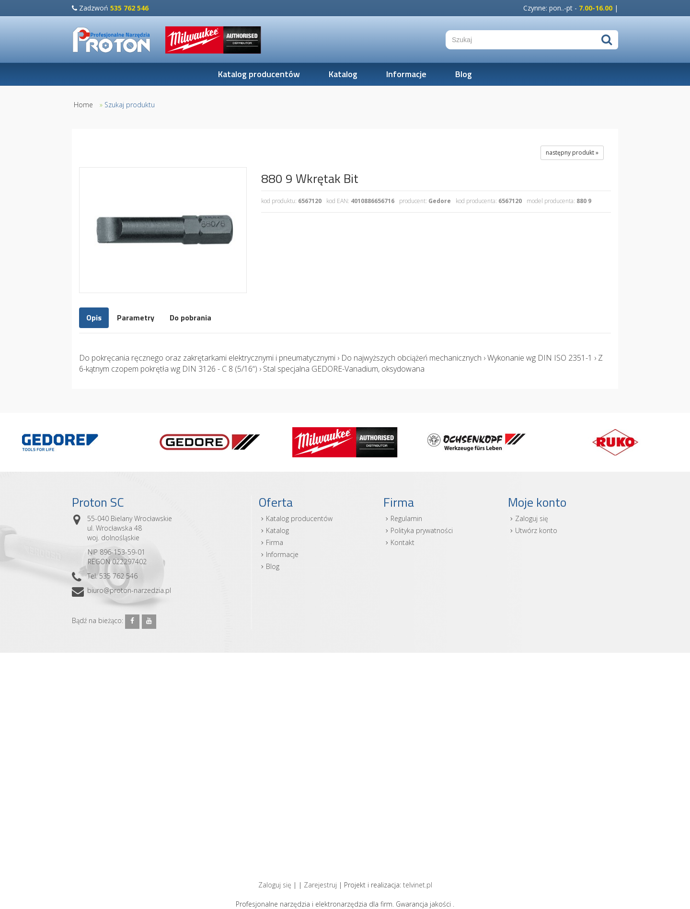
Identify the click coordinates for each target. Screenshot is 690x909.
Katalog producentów (259, 74)
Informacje (406, 74)
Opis (94, 317)
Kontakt (402, 542)
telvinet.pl (417, 884)
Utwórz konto (536, 530)
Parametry (135, 317)
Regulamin (406, 518)
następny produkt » (572, 152)
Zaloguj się (531, 518)
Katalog (343, 74)
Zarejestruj (320, 884)
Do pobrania (190, 317)
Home (83, 104)
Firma (274, 542)
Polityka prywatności (422, 530)
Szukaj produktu (129, 104)
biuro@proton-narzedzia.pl (129, 590)
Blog (463, 74)
